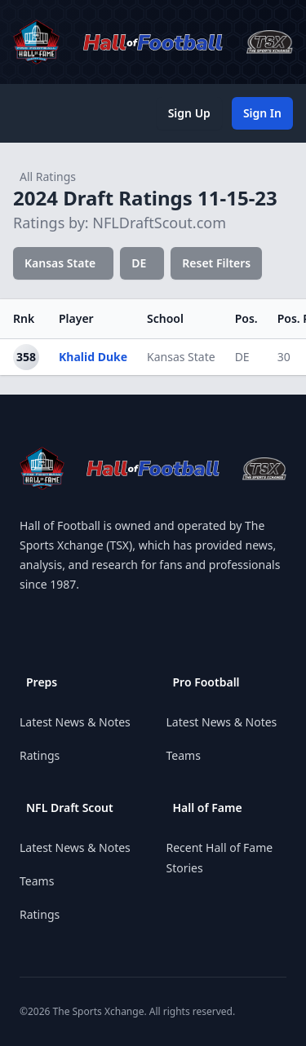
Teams (37, 881)
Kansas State (59, 263)
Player (76, 318)
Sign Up (189, 113)
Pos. (246, 318)
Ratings (40, 755)
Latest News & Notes (75, 722)
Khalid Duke (93, 356)
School (165, 318)
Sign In (262, 113)
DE (138, 263)
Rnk (23, 318)
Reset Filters (216, 263)
